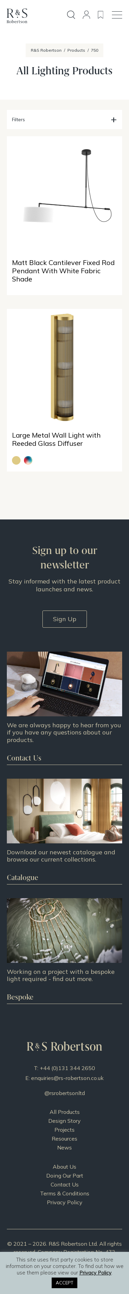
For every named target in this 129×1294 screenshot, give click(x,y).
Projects (64, 1129)
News (64, 1147)
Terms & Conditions (64, 1193)
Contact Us (65, 1184)
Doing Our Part (64, 1175)
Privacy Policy (64, 1202)
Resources (64, 1138)
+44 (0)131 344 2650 (67, 1068)
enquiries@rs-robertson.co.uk (67, 1078)
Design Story (64, 1120)
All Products (65, 1111)
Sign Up (64, 619)
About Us (64, 1166)
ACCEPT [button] (64, 1282)
